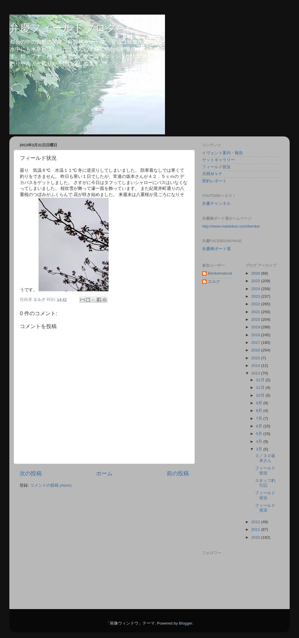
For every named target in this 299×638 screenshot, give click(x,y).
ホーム (104, 473)
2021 (256, 312)
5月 (259, 433)
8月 (259, 410)
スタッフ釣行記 (265, 483)
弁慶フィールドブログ (63, 28)
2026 (256, 273)
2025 (256, 281)
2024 (256, 289)
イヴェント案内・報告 (222, 153)
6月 (259, 426)
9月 (259, 403)
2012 (256, 522)
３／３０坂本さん (265, 458)
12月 (261, 380)
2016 (256, 350)
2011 (256, 529)
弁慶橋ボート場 (216, 249)
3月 (259, 449)
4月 (259, 441)
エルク (214, 281)
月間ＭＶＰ (212, 174)
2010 (256, 537)
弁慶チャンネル (216, 203)
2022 (256, 304)
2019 (256, 327)
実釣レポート (214, 181)
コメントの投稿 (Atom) (51, 485)
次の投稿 (31, 473)
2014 (256, 365)
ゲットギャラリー (218, 160)
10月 (261, 395)
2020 (256, 319)
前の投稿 (178, 473)
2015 (256, 358)
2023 (256, 296)
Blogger (185, 623)
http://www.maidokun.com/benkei (231, 226)
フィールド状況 (216, 167)
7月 (259, 418)
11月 (261, 387)
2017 (256, 342)
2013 (256, 373)
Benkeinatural (220, 273)
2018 (256, 335)
